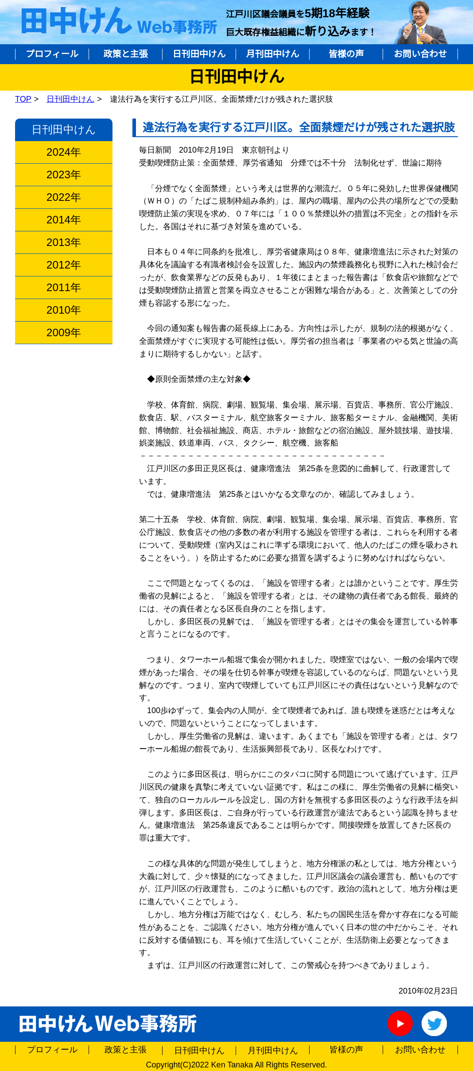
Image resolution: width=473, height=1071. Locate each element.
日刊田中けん (199, 54)
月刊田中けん (272, 54)
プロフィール (52, 54)
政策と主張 (126, 54)
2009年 (63, 332)
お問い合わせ (420, 54)
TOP (23, 99)
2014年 (63, 220)
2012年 (63, 265)
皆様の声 (346, 54)
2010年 (63, 310)
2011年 (63, 287)
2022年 (63, 197)
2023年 (63, 175)
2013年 (63, 242)
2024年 (63, 152)
